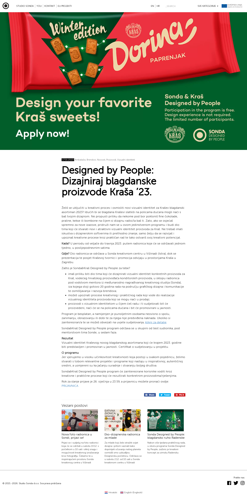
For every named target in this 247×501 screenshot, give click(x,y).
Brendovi (91, 159)
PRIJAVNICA (70, 386)
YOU (39, 6)
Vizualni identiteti (126, 159)
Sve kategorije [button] (208, 6)
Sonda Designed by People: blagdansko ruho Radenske (166, 436)
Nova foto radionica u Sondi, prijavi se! (77, 436)
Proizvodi (111, 159)
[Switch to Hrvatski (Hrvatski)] (111, 493)
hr (158, 6)
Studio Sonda (25, 6)
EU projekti (65, 6)
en (152, 6)
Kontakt (49, 6)
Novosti (101, 159)
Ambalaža (80, 159)
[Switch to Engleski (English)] (131, 493)
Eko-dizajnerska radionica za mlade (122, 436)
